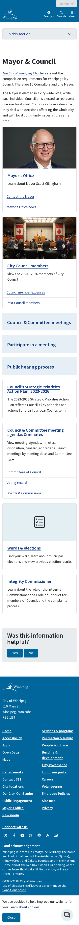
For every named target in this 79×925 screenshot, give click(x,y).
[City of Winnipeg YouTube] (22, 835)
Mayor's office (13, 808)
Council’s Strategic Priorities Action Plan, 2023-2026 (33, 389)
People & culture (55, 745)
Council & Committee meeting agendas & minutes (35, 432)
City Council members (27, 266)
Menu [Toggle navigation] (71, 14)
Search (61, 14)
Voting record (17, 482)
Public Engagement (17, 800)
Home (7, 731)
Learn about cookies (24, 907)
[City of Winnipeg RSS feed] (47, 835)
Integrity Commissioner (29, 581)
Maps (6, 759)
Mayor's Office (20, 175)
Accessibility (12, 738)
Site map (49, 800)
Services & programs (57, 731)
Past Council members (23, 302)
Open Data (10, 752)
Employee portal (54, 772)
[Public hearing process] (39, 366)
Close (11, 917)
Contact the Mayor (20, 196)
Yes (15, 653)
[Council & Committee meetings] (39, 321)
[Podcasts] (39, 835)
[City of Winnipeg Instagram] (30, 835)
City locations (13, 786)
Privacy (47, 808)
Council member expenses (26, 292)
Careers (48, 779)
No (31, 653)
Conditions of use (14, 890)
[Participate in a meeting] (39, 344)
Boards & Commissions (24, 493)
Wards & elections (24, 548)
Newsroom (10, 815)
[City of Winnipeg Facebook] (14, 835)
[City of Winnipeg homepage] (15, 690)
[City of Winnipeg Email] (55, 835)
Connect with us (15, 827)
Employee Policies (56, 793)
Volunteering (52, 786)
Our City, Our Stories (18, 793)
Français (49, 16)
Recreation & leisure (57, 738)
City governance (54, 765)
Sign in (64, 4)
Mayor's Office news (21, 207)
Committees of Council (24, 472)
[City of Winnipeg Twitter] (5, 835)
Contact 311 (11, 779)
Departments (12, 772)
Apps (6, 745)
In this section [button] (39, 33)
